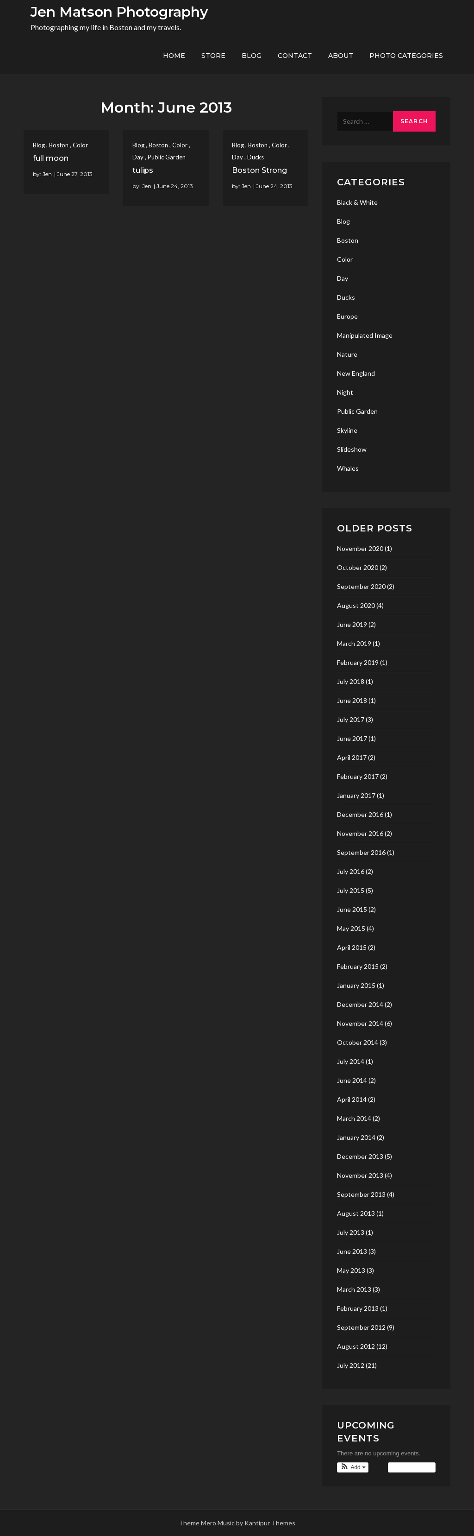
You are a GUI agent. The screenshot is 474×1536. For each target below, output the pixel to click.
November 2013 (360, 1175)
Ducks (255, 157)
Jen (47, 174)
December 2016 (360, 814)
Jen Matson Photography (119, 11)
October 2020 (357, 567)
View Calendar (412, 1467)
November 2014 (360, 1023)
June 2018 (352, 700)
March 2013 (354, 1289)
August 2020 (356, 605)
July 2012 (350, 1365)
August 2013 (356, 1213)
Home (174, 55)
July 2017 (350, 719)
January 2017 (356, 795)
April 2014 (352, 1099)
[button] (352, 1467)
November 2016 (360, 833)
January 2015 (356, 985)
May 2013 (351, 1270)
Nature (347, 354)
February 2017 (358, 776)
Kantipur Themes (269, 1523)
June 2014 (352, 1080)
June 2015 (352, 909)
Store (213, 55)
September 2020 (361, 586)
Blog (252, 55)
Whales (348, 468)
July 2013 (350, 1232)
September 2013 (361, 1194)
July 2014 (350, 1061)
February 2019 (358, 662)
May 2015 (351, 928)
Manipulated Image (365, 335)
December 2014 (360, 1004)
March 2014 (354, 1118)
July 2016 (350, 871)
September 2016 (361, 852)
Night (345, 392)
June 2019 (352, 624)
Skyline (347, 430)
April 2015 (352, 947)
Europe (347, 316)
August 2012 (356, 1346)
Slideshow (352, 449)
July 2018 (350, 681)
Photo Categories (406, 55)
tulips (142, 170)
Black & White (357, 202)
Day (137, 157)
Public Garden (167, 157)
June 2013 (352, 1251)
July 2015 (350, 890)
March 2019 (354, 643)
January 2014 (356, 1137)
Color (80, 145)
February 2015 (358, 966)
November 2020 (360, 548)
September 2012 (361, 1327)
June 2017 (352, 738)
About (340, 55)
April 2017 (352, 757)
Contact (295, 55)
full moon (51, 158)
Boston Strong (259, 170)
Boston (59, 145)
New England (356, 373)
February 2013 (358, 1308)
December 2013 (360, 1156)
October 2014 (357, 1042)
